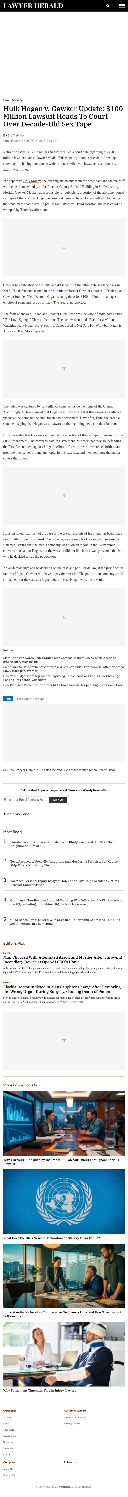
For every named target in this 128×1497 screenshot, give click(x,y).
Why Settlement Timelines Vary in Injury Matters (39, 1390)
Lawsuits (8, 1448)
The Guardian (63, 302)
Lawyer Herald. (63, 1486)
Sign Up (58, 799)
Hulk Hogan (23, 699)
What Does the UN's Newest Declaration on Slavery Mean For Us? (51, 1238)
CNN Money (32, 181)
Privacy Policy (72, 1423)
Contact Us (9, 1475)
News (6, 953)
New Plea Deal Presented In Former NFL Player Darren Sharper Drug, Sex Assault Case (63, 685)
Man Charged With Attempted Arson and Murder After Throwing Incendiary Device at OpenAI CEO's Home (62, 959)
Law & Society (12, 100)
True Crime (9, 1429)
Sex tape (39, 699)
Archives (8, 1417)
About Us (8, 1469)
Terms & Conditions (75, 1417)
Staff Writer (16, 135)
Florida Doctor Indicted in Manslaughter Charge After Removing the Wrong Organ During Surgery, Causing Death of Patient (62, 989)
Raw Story (25, 331)
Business (8, 1442)
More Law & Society (20, 1085)
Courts (6, 1454)
